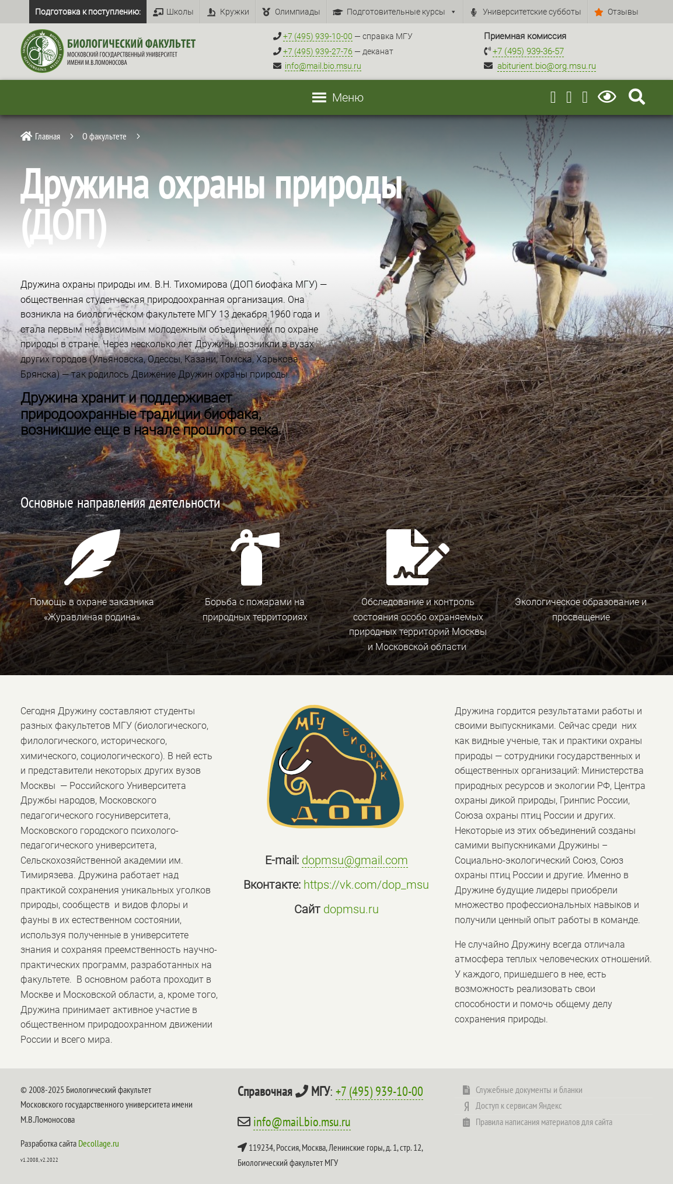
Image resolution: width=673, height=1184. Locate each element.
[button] (348, 97)
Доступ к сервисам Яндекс (519, 1105)
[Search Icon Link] (637, 97)
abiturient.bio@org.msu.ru (546, 66)
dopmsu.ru (351, 909)
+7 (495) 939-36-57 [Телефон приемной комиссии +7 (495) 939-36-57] (528, 51)
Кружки (234, 11)
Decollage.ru (98, 1143)
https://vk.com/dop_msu (366, 885)
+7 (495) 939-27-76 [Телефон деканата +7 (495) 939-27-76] (318, 51)
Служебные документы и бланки (529, 1089)
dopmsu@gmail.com (355, 860)
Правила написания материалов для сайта (544, 1121)
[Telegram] (553, 97)
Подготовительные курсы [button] (402, 11)
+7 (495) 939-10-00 (379, 1091)
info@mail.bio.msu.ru (323, 66)
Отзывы (623, 11)
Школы (180, 11)
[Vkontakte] (585, 97)
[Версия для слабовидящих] (609, 97)
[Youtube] (569, 97)
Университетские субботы (532, 11)
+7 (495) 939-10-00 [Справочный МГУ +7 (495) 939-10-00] (318, 36)
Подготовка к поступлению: (88, 11)
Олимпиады (297, 11)
